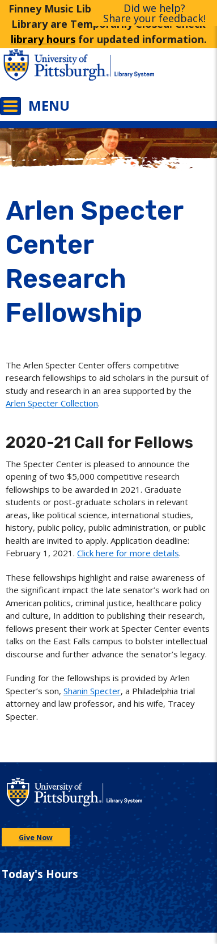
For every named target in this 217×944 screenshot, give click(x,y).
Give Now (36, 837)
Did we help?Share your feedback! (154, 13)
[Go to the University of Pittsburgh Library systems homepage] (163, 70)
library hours (43, 39)
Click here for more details (128, 553)
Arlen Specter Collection (52, 403)
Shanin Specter (92, 691)
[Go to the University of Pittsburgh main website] (54, 70)
